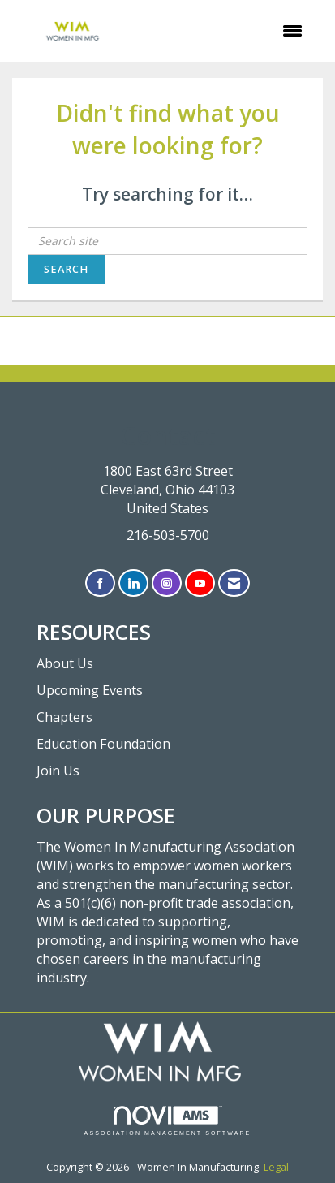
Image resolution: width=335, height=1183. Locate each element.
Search (66, 269)
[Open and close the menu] (226, 31)
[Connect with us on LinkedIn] (133, 583)
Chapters (64, 717)
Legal (276, 1167)
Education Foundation (103, 744)
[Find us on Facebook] (100, 583)
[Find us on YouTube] (200, 583)
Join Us (58, 770)
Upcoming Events (90, 690)
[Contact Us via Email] (234, 583)
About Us (65, 663)
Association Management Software (167, 1121)
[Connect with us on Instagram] (167, 583)
